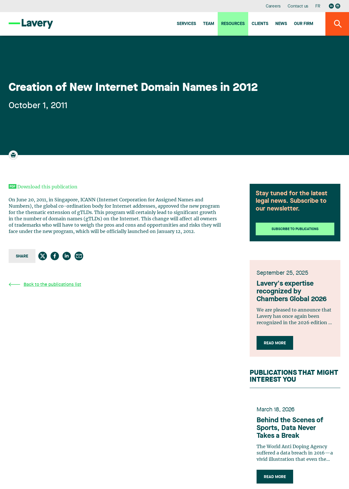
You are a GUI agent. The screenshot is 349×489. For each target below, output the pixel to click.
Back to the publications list (45, 284)
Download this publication (47, 187)
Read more (275, 343)
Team (208, 24)
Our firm (303, 24)
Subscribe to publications (295, 229)
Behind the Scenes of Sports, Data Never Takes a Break (290, 428)
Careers (273, 6)
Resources (233, 24)
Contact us (298, 6)
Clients (260, 24)
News (281, 24)
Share (22, 256)
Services (186, 24)
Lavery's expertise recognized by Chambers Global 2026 (292, 291)
